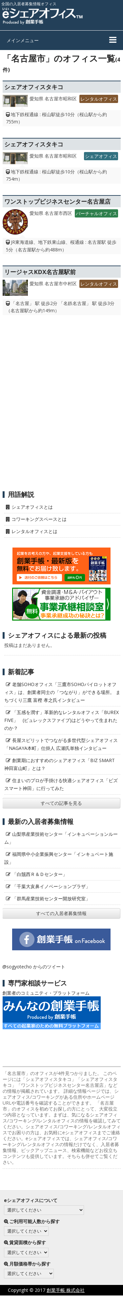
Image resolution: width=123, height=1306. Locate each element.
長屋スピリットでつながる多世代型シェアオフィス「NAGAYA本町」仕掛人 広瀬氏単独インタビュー (61, 744)
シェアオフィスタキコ (33, 87)
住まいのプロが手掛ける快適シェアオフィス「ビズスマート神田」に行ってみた (61, 784)
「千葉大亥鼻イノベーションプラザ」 (51, 886)
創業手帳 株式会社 (66, 1290)
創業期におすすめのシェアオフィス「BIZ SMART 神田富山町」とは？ (59, 764)
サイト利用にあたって (100, 1300)
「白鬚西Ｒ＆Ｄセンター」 (39, 874)
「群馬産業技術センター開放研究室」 (51, 898)
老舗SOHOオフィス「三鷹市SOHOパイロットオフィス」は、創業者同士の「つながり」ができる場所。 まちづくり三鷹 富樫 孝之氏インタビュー (62, 692)
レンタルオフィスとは (34, 531)
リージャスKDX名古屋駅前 (40, 272)
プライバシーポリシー (45, 1300)
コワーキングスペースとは (39, 519)
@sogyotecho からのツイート (33, 966)
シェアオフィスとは (32, 507)
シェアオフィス (101, 156)
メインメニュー (23, 40)
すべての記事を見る (61, 803)
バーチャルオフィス (96, 213)
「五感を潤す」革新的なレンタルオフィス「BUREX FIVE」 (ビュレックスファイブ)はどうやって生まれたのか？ (61, 720)
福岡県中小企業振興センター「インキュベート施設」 (58, 858)
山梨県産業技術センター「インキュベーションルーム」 (61, 838)
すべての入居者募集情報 (61, 913)
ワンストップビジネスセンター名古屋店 (57, 201)
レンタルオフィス (98, 99)
